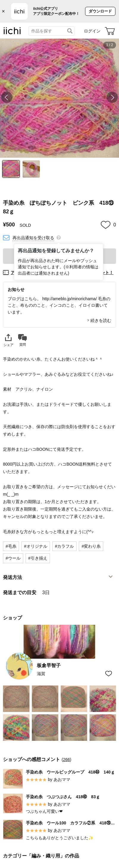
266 (66, 759)
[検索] (69, 31)
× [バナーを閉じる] (3, 11)
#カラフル (64, 546)
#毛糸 (11, 546)
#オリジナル (35, 546)
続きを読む (100, 320)
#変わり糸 (91, 546)
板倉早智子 (49, 665)
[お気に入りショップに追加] (108, 673)
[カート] (110, 31)
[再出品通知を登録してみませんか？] (59, 237)
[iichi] (12, 33)
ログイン (92, 31)
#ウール (13, 558)
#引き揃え (37, 558)
